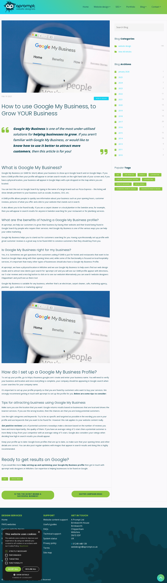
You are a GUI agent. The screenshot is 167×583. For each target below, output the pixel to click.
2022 (120, 94)
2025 (120, 77)
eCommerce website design (126, 189)
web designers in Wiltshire (22, 468)
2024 (120, 83)
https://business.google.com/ (41, 377)
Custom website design (13, 529)
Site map (47, 552)
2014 (120, 138)
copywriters (155, 175)
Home (86, 6)
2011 (120, 149)
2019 (120, 110)
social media (16, 479)
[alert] (22, 554)
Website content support (55, 519)
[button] (22, 574)
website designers (123, 184)
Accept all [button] (13, 569)
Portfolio (130, 6)
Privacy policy (49, 543)
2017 (120, 121)
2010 (120, 155)
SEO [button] (118, 6)
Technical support (52, 533)
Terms (46, 547)
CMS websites (129, 175)
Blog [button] (142, 6)
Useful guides (50, 524)
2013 (120, 144)
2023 (120, 88)
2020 (120, 105)
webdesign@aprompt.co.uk (84, 546)
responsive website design (150, 189)
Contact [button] (155, 6)
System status (50, 538)
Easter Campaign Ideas (90, 494)
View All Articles (125, 51)
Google (142, 175)
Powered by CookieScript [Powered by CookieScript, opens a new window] (22, 578)
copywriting (148, 179)
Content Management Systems (127, 179)
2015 (120, 133)
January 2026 (123, 71)
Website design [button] (101, 6)
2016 (120, 127)
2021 (120, 99)
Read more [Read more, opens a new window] (24, 546)
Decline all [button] (30, 569)
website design (101, 98)
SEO (5, 479)
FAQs (45, 529)
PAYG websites (9, 524)
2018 (120, 116)
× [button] (39, 532)
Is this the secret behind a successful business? (27, 495)
